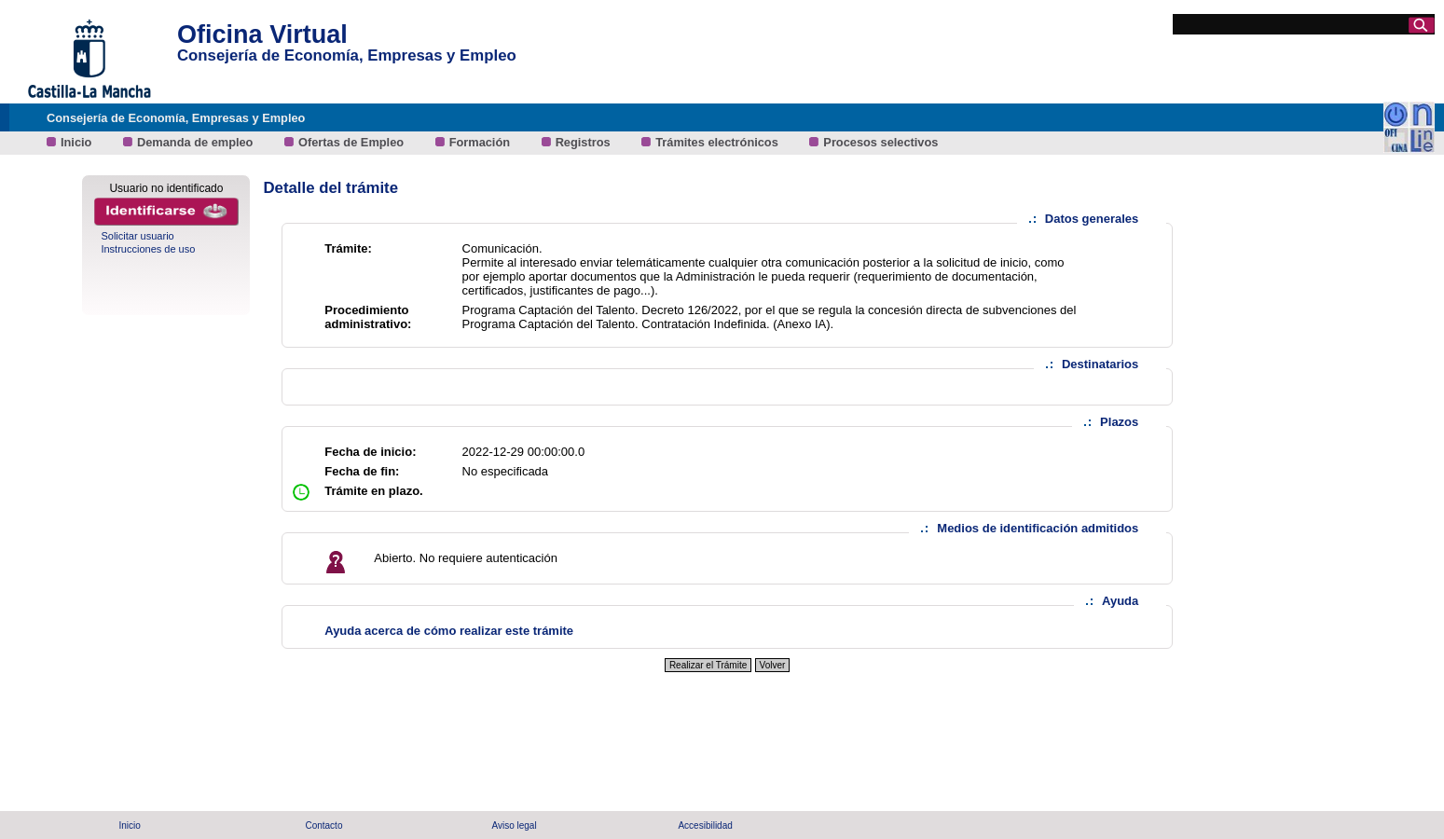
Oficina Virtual (262, 34)
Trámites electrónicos (718, 142)
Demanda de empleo (196, 142)
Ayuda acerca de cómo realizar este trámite (448, 631)
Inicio (78, 142)
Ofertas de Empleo (352, 142)
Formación (481, 142)
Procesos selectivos (880, 142)
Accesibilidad (705, 825)
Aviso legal (513, 825)
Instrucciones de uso (148, 248)
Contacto (323, 825)
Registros (585, 142)
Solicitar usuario (137, 235)
